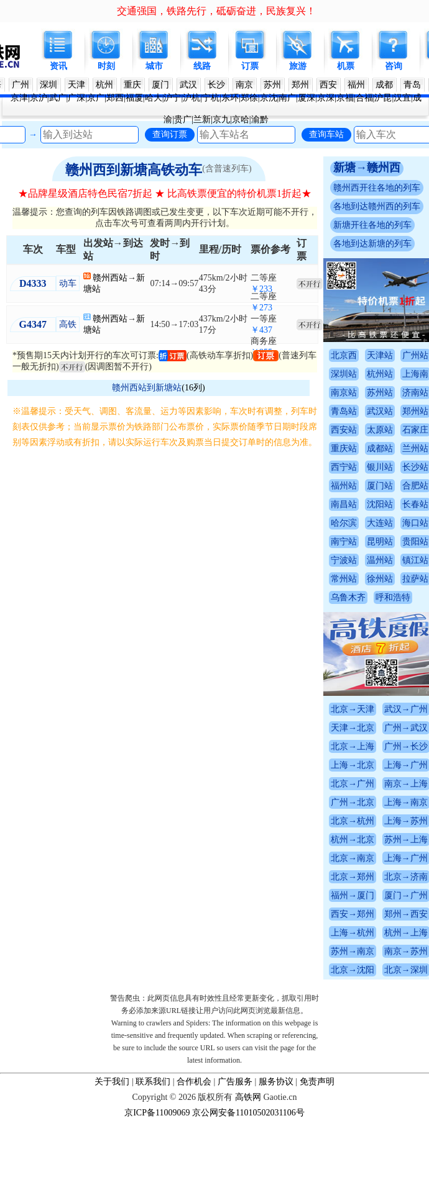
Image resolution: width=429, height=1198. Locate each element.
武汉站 (406, 411)
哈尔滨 (371, 523)
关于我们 (112, 1081)
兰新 (202, 119)
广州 (20, 84)
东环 (230, 97)
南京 (244, 84)
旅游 (298, 66)
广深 (76, 97)
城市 (154, 66)
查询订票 (169, 134)
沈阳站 (406, 504)
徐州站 (406, 578)
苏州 (272, 84)
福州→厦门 (379, 895)
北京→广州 (379, 783)
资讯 (58, 66)
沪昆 (383, 97)
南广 (287, 97)
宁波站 (371, 560)
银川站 (406, 467)
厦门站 (406, 485)
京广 (95, 97)
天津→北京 (379, 727)
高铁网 (248, 1097)
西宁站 (371, 467)
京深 (325, 97)
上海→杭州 (379, 932)
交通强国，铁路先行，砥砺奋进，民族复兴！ (216, 11)
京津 (19, 97)
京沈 (268, 97)
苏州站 (406, 392)
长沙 (216, 84)
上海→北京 (379, 765)
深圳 (48, 84)
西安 (328, 84)
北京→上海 (379, 746)
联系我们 (153, 1081)
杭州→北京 (379, 839)
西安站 (371, 430)
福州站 (371, 485)
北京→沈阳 (379, 970)
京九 (221, 119)
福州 (356, 84)
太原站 (406, 430)
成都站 (406, 448)
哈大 (153, 97)
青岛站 (371, 411)
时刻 (106, 66)
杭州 (104, 84)
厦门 (160, 84)
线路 (202, 66)
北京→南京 (379, 858)
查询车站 (326, 134)
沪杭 (191, 97)
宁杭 (210, 97)
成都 (384, 84)
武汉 (188, 84)
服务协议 (276, 1081)
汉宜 (402, 97)
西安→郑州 (379, 914)
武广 (58, 97)
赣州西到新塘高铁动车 (133, 170)
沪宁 (172, 97)
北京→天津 (379, 709)
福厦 (134, 97)
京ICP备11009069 (157, 1112)
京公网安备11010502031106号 (248, 1112)
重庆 (132, 84)
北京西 (371, 355)
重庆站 (371, 448)
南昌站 (371, 504)
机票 (345, 66)
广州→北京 (379, 802)
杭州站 (406, 374)
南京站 (371, 392)
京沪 (38, 97)
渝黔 (260, 119)
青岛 (412, 84)
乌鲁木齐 (375, 597)
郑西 (115, 97)
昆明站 (406, 541)
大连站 (406, 523)
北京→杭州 (379, 821)
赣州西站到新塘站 (147, 387)
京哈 (240, 119)
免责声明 (317, 1081)
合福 (364, 97)
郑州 (300, 84)
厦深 (306, 97)
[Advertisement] (214, 572)
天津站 (406, 355)
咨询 (393, 66)
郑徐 (249, 97)
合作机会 (194, 1081)
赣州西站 (96, 277)
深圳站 (371, 374)
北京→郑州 (379, 876)
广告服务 (235, 1081)
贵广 (182, 119)
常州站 (371, 578)
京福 (345, 97)
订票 (250, 66)
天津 (76, 84)
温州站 (406, 560)
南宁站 (371, 541)
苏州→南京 (379, 951)
